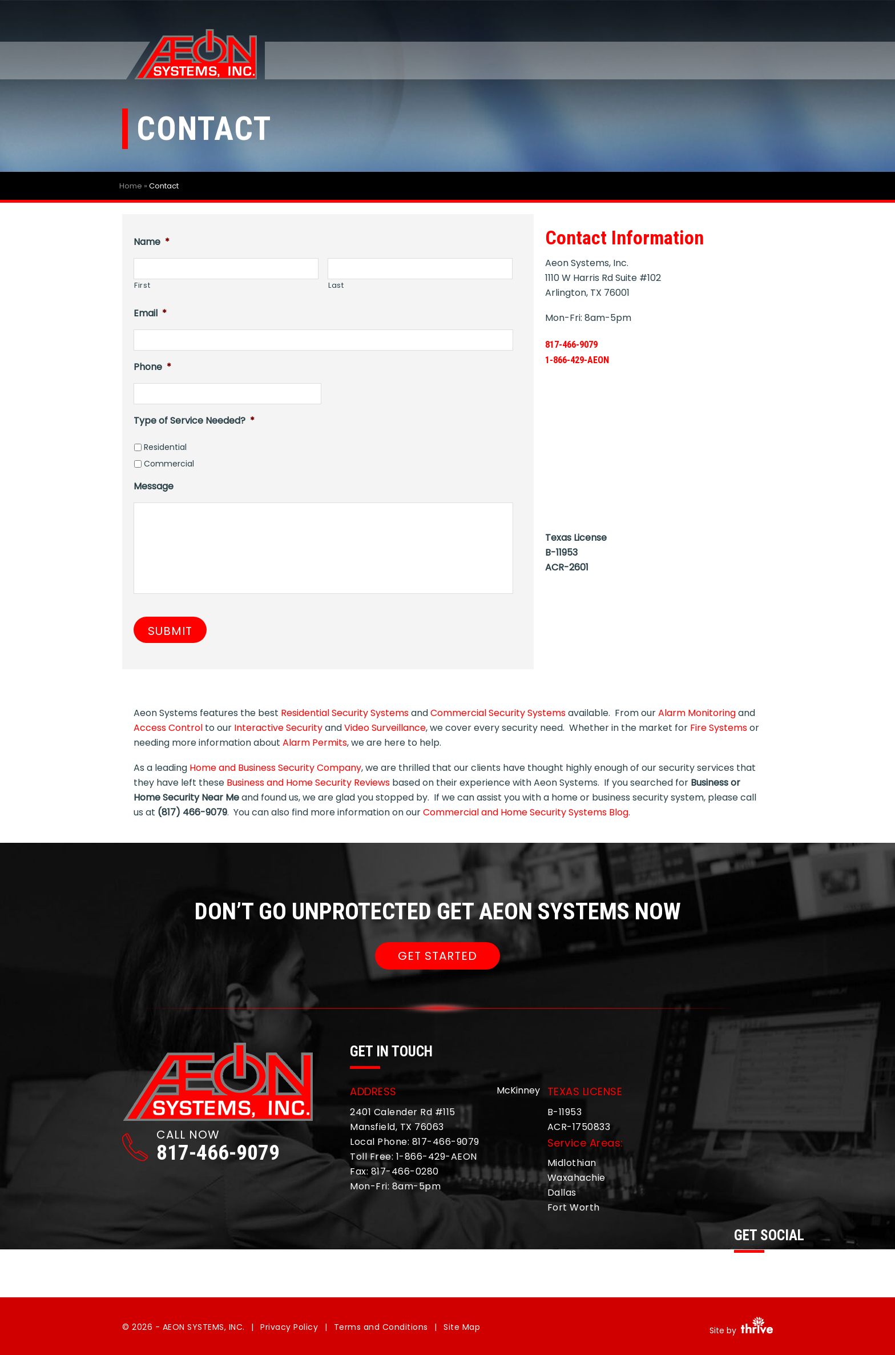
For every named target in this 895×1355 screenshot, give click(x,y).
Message (154, 486)
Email (150, 313)
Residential (165, 447)
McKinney (518, 1090)
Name (152, 241)
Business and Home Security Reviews (308, 782)
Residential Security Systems (345, 712)
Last (336, 285)
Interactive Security (278, 727)
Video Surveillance (385, 727)
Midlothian (571, 1162)
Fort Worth (573, 1207)
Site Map (462, 1327)
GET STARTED (437, 956)
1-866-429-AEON (587, 359)
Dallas (561, 1192)
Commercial (169, 463)
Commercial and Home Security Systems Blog (525, 812)
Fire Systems (718, 727)
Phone (152, 366)
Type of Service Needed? (194, 420)
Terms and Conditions (381, 1327)
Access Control (168, 727)
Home (130, 185)
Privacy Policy (289, 1327)
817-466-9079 (580, 343)
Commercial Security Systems (498, 712)
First (142, 285)
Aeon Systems (195, 55)
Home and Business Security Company (275, 767)
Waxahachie (576, 1177)
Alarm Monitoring (697, 712)
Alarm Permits (315, 742)
